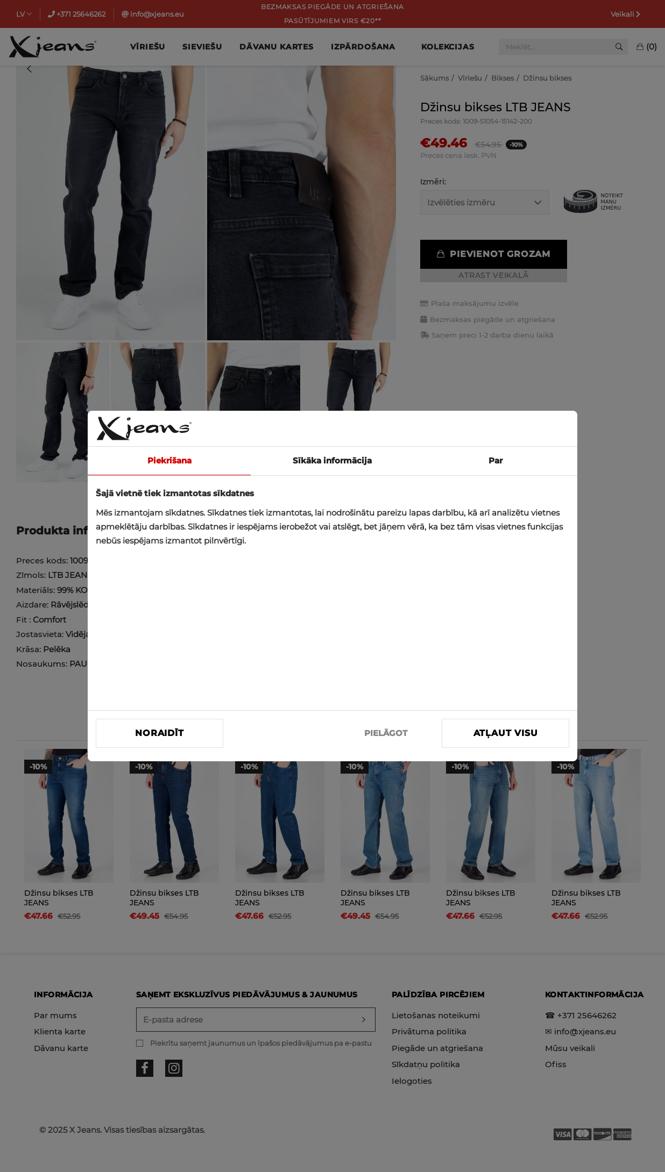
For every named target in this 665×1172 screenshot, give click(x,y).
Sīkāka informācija (332, 460)
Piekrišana (169, 460)
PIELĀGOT (385, 733)
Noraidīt (159, 733)
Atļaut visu (505, 733)
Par (496, 460)
